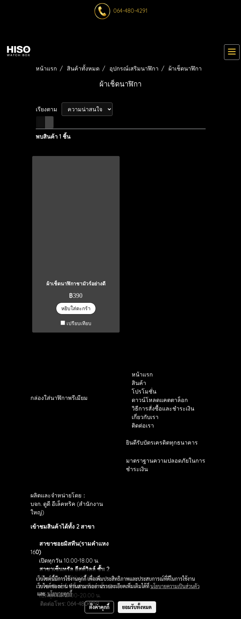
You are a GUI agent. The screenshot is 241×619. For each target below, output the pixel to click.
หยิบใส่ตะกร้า (76, 308)
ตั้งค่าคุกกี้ (99, 607)
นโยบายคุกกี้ (59, 593)
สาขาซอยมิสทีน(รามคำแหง (74, 543)
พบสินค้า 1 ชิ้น (53, 136)
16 (35, 552)
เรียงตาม (49, 109)
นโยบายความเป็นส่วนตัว (175, 586)
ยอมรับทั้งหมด (137, 607)
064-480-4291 (130, 10)
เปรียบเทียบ (79, 323)
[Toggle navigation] (232, 52)
